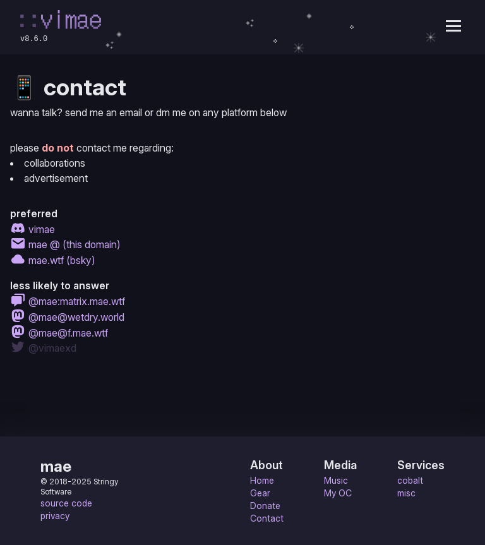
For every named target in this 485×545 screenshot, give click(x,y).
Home (262, 480)
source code (66, 503)
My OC (338, 493)
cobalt (410, 480)
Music (336, 480)
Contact (267, 518)
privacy (54, 515)
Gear (260, 493)
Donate (265, 505)
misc (406, 493)
